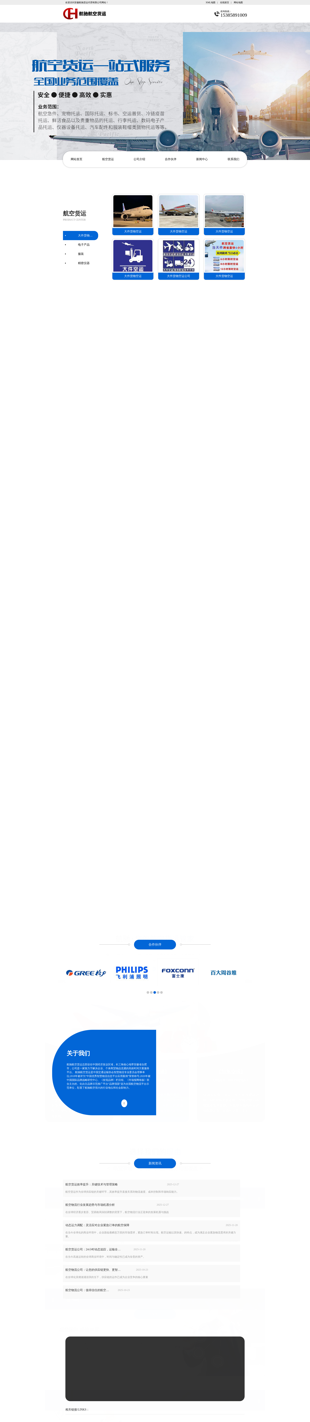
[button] (148, 995)
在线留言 (224, 2)
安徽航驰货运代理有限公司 (157, 1393)
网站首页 (76, 159)
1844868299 (170, 1326)
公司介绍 (139, 159)
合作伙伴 (170, 159)
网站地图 (238, 2)
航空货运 (108, 159)
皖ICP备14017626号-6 (152, 1397)
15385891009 (172, 1320)
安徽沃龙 (147, 1402)
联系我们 (233, 159)
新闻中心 (202, 159)
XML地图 (210, 2)
